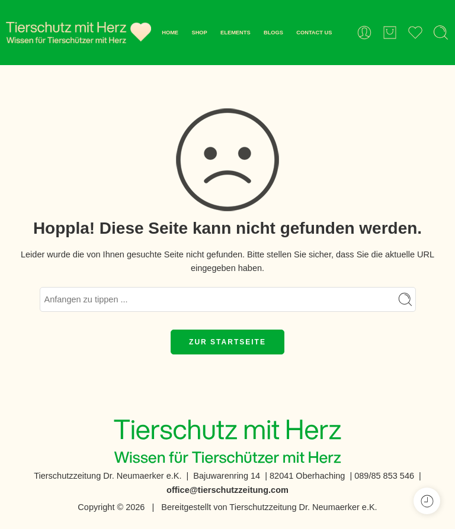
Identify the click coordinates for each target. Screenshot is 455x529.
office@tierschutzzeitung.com (227, 490)
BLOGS (273, 33)
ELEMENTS (235, 33)
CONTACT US (314, 33)
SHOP (199, 33)
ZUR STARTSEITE (227, 342)
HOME (170, 33)
